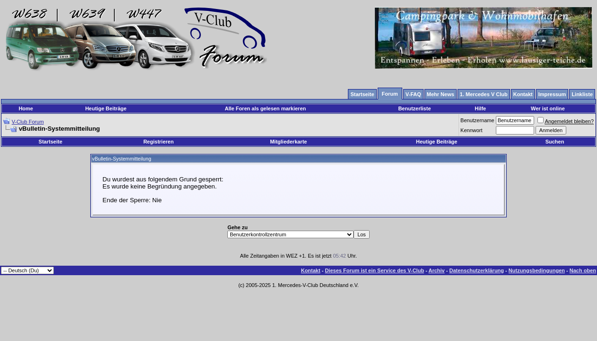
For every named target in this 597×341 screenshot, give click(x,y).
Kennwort (471, 130)
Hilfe (480, 108)
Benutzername (477, 120)
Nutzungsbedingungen (537, 270)
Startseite (50, 141)
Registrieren (158, 141)
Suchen (554, 141)
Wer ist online (548, 108)
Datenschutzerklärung (477, 270)
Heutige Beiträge (105, 108)
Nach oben (583, 270)
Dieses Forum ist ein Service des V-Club (374, 270)
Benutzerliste (414, 108)
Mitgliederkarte (288, 141)
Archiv (436, 270)
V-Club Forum (28, 122)
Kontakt (310, 270)
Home (25, 108)
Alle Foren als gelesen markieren (265, 108)
